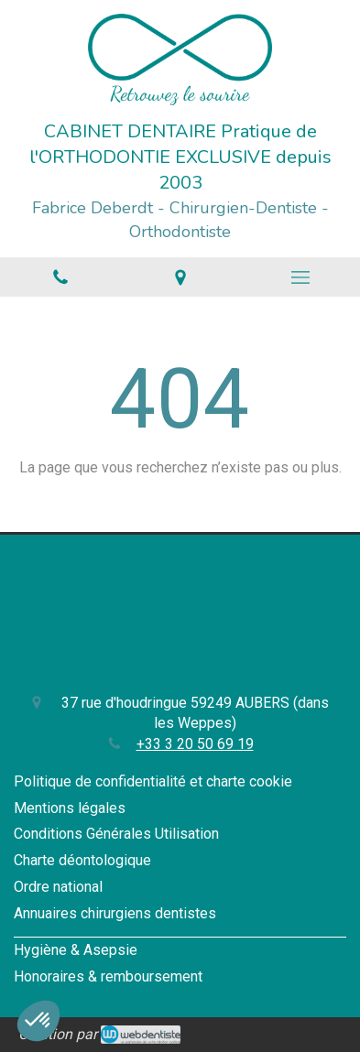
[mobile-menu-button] (300, 277)
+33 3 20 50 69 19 (195, 744)
